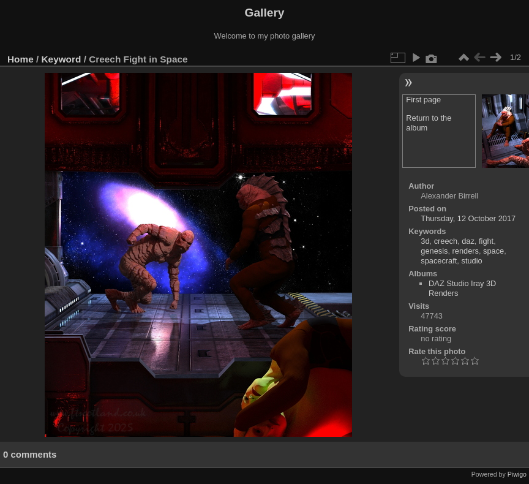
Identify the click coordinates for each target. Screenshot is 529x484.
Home (20, 59)
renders (465, 250)
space (493, 250)
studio (471, 260)
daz (468, 241)
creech (445, 241)
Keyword (61, 59)
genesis (434, 250)
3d (425, 241)
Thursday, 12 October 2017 (468, 218)
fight (486, 241)
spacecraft (439, 260)
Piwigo (517, 474)
